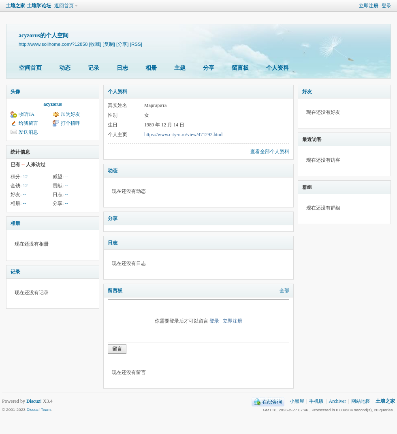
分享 (208, 68)
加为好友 (70, 114)
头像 (15, 91)
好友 (307, 91)
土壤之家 (385, 401)
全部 (284, 290)
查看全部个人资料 (269, 151)
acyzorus (52, 104)
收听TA (26, 114)
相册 (151, 68)
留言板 (240, 68)
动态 (64, 68)
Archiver (337, 401)
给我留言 (28, 123)
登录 (386, 6)
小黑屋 (297, 401)
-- (66, 177)
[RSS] (136, 44)
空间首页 (30, 68)
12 (25, 177)
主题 (180, 68)
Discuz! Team (38, 409)
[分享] (122, 44)
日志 (122, 68)
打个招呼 (70, 123)
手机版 (316, 401)
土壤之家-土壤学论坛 (28, 6)
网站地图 (361, 401)
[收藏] (95, 44)
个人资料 (277, 68)
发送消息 (28, 132)
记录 (93, 68)
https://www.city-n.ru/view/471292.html (183, 134)
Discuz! (34, 401)
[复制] (108, 44)
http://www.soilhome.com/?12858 (53, 44)
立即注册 (368, 6)
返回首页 (64, 6)
